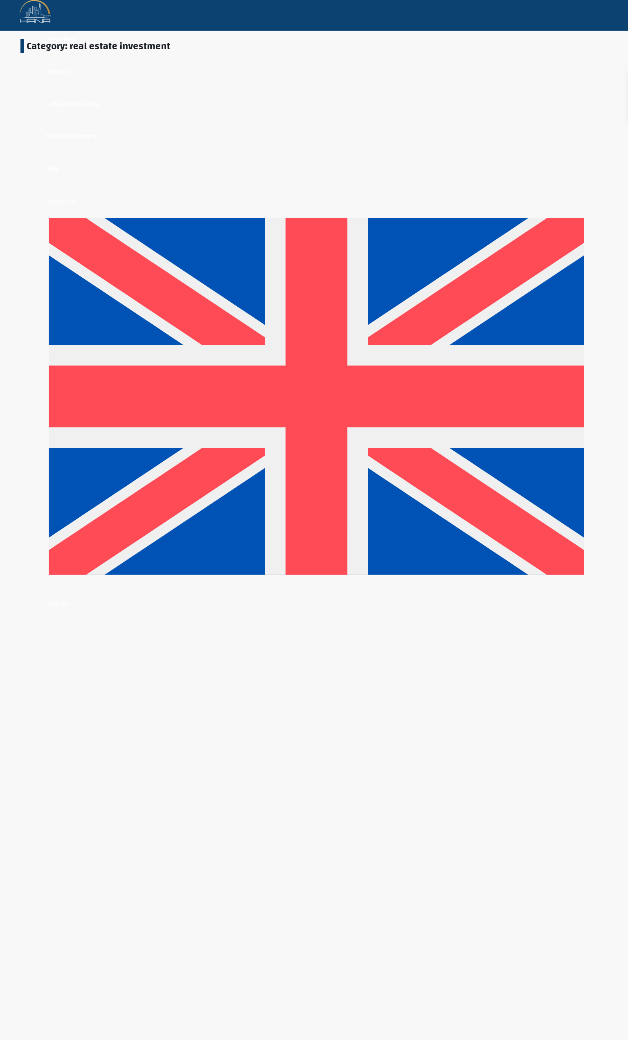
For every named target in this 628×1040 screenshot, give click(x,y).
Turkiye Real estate (72, 104)
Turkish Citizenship (72, 136)
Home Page (61, 39)
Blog (52, 168)
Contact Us (60, 201)
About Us (58, 71)
